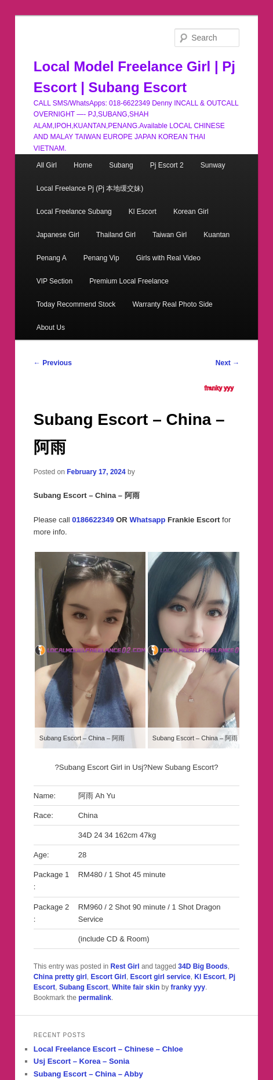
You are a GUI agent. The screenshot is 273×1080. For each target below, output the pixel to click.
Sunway (213, 165)
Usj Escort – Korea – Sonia (81, 1061)
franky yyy (219, 388)
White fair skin (135, 987)
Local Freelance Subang (74, 212)
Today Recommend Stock (76, 304)
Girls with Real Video (168, 258)
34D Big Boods (202, 966)
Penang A (52, 258)
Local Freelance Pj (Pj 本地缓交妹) (90, 188)
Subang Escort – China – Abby (88, 1074)
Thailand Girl (116, 235)
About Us (51, 327)
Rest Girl (125, 966)
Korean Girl (191, 212)
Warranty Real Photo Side (172, 304)
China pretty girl (60, 977)
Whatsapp (147, 519)
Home (83, 165)
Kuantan (216, 235)
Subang (121, 165)
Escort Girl (108, 977)
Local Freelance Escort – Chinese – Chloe (108, 1049)
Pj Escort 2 (167, 165)
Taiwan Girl (169, 235)
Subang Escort (83, 987)
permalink (94, 998)
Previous (53, 363)
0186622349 (93, 519)
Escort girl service (160, 977)
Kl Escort (142, 212)
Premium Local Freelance (129, 281)
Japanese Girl (58, 235)
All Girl (47, 165)
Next (227, 363)
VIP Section (54, 281)
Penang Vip (101, 258)
